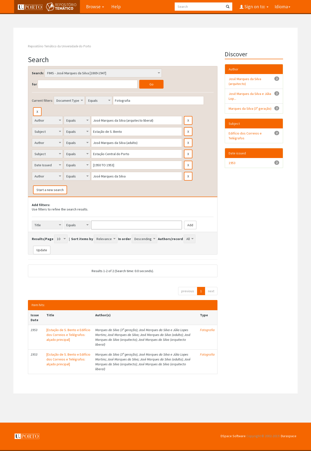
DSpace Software (233, 436)
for (34, 84)
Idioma (282, 6)
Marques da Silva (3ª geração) (250, 108)
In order (124, 239)
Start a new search (50, 190)
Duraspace (288, 436)
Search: (38, 73)
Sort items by (82, 239)
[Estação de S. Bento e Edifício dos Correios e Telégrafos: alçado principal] (68, 335)
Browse (94, 6)
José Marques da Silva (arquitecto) (245, 81)
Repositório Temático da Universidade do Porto (59, 46)
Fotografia (207, 330)
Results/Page (42, 239)
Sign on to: (255, 6)
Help (115, 6)
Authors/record (170, 239)
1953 (232, 163)
